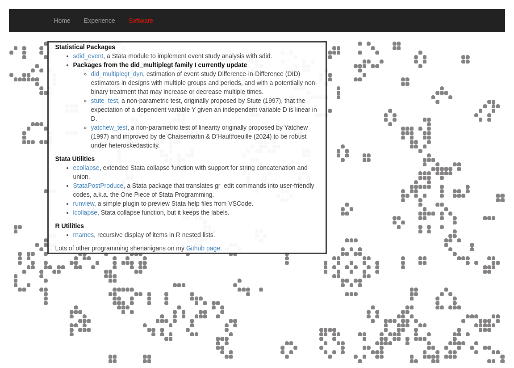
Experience (99, 20)
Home (62, 20)
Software (141, 20)
